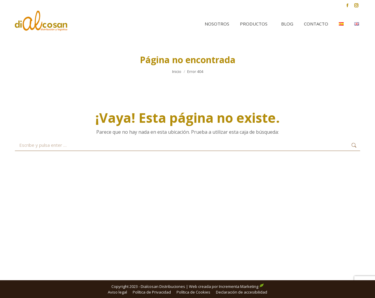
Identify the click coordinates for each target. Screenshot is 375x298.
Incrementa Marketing (241, 286)
